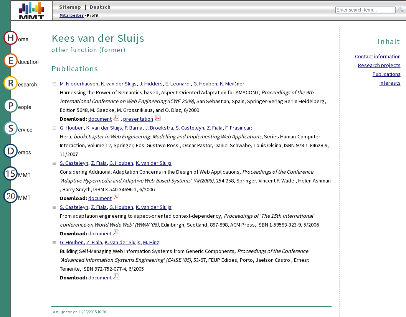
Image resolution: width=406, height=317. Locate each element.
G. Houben (205, 83)
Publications (387, 74)
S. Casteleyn (190, 127)
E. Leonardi (178, 83)
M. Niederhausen (79, 83)
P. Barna (133, 127)
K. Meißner (232, 83)
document (100, 118)
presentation (138, 118)
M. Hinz (151, 242)
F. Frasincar (238, 127)
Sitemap (70, 6)
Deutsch (100, 6)
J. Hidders (151, 83)
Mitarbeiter (71, 15)
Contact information (378, 56)
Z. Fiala (215, 127)
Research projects (379, 65)
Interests (390, 82)
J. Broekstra (159, 127)
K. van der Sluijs (119, 83)
